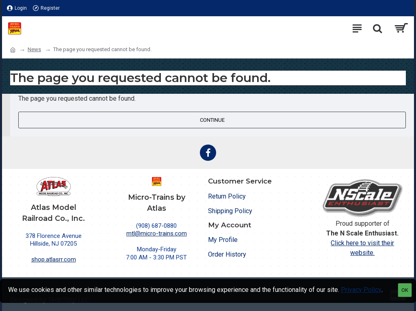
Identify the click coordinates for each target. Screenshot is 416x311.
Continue (212, 120)
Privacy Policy (361, 290)
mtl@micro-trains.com (156, 233)
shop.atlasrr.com (53, 259)
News (34, 49)
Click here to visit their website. (362, 248)
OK (404, 290)
